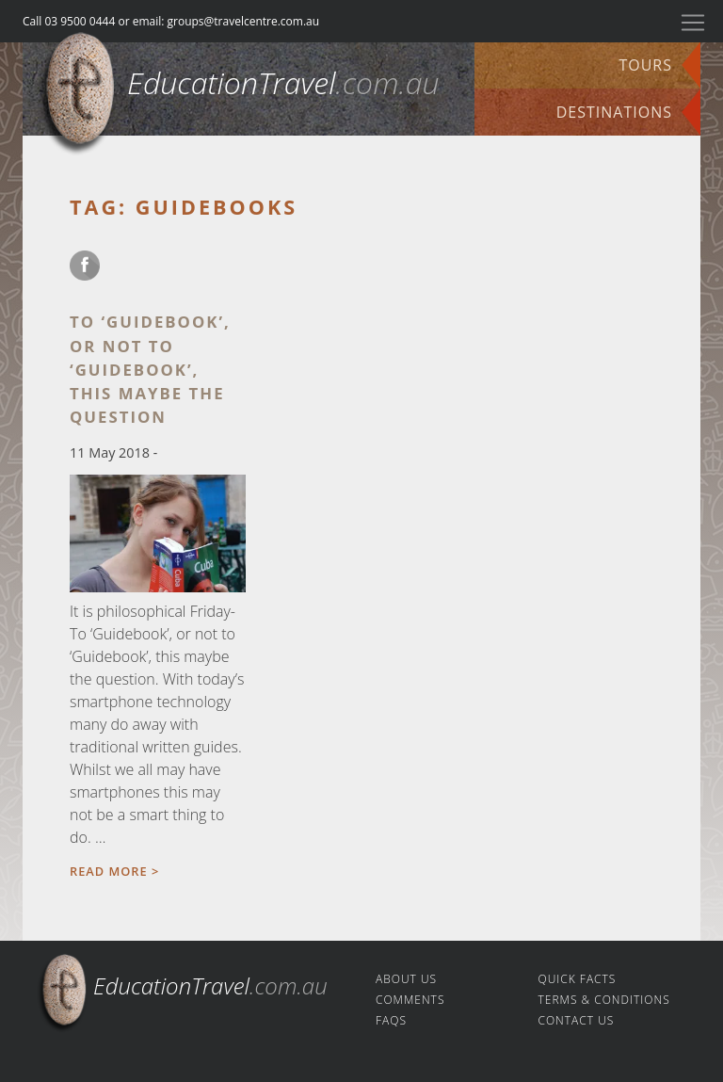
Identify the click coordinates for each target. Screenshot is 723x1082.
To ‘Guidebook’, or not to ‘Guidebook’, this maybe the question (150, 369)
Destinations (614, 112)
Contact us (576, 1020)
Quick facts (577, 979)
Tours (645, 65)
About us (406, 979)
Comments (410, 1000)
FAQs (391, 1020)
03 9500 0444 (79, 21)
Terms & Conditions (604, 1000)
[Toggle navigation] (693, 23)
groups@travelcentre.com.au (244, 21)
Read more (109, 871)
